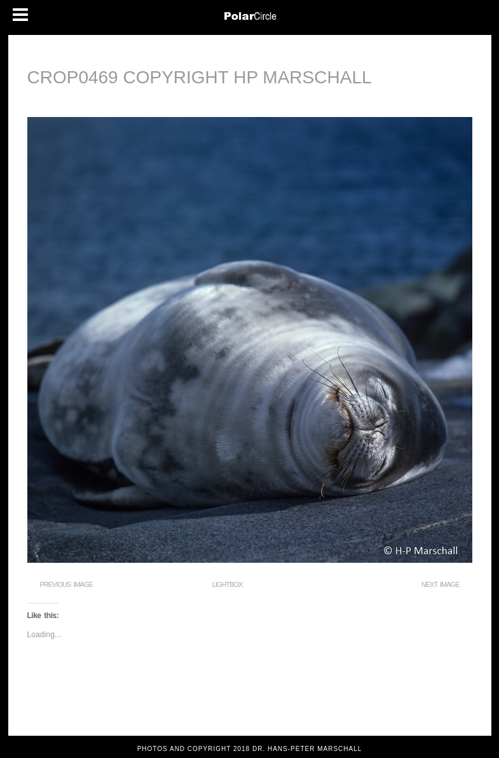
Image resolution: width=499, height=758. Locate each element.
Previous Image (66, 584)
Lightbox (227, 584)
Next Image (440, 584)
